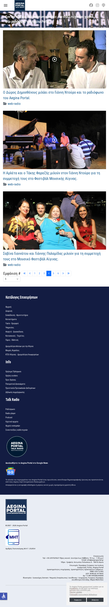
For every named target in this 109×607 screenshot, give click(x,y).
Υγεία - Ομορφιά (12, 323)
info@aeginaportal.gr (95, 560)
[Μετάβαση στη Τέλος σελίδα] (68, 273)
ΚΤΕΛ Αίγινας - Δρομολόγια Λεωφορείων (22, 355)
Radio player (10, 413)
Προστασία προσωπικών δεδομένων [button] (83, 595)
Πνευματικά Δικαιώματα (15, 384)
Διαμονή (9, 311)
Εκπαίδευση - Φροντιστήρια (17, 315)
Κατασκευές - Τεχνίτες (15, 336)
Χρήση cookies (12, 376)
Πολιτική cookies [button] (76, 592)
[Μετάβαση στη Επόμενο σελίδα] (63, 273)
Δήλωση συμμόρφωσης (15, 392)
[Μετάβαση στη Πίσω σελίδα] (30, 273)
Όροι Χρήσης (11, 380)
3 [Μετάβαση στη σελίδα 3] (44, 273)
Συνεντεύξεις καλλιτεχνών (17, 430)
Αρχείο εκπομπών (13, 426)
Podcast (9, 417)
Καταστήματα (11, 319)
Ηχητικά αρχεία (12, 422)
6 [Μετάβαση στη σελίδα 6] (58, 273)
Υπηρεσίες (10, 328)
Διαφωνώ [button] (95, 600)
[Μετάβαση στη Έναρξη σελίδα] (25, 273)
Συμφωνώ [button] (77, 600)
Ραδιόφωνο (10, 409)
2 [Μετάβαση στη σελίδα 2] (39, 273)
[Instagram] (97, 5)
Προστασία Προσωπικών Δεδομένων (20, 388)
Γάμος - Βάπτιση (12, 340)
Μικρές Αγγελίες (12, 350)
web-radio (14, 104)
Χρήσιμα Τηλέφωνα (13, 372)
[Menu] (5, 5)
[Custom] (103, 5)
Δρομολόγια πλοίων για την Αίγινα (19, 346)
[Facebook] (91, 5)
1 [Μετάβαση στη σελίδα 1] (34, 273)
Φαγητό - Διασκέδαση (14, 332)
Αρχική (8, 307)
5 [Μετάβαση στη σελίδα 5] (53, 273)
